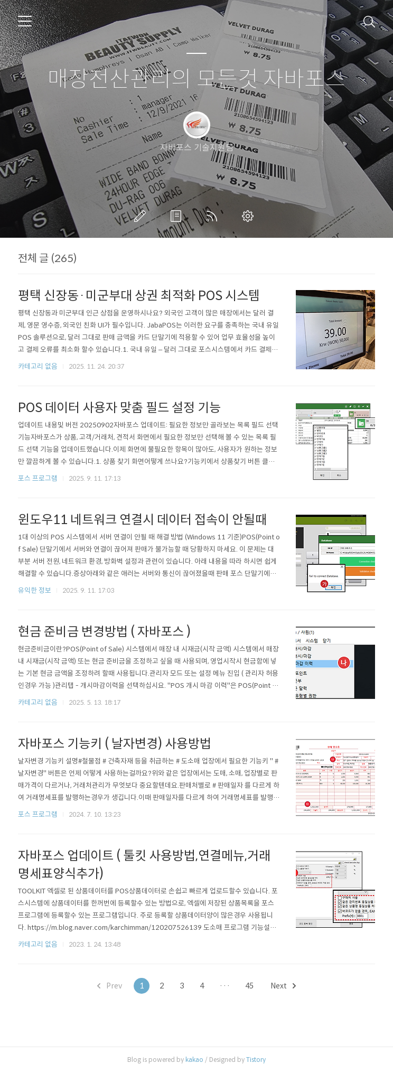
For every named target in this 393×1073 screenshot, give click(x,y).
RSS (214, 216)
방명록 (178, 216)
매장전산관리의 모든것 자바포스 (196, 79)
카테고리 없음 (38, 366)
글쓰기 (142, 216)
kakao (194, 1059)
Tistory (256, 1059)
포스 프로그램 (38, 478)
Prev (109, 986)
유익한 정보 (34, 590)
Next (283, 986)
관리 (250, 216)
